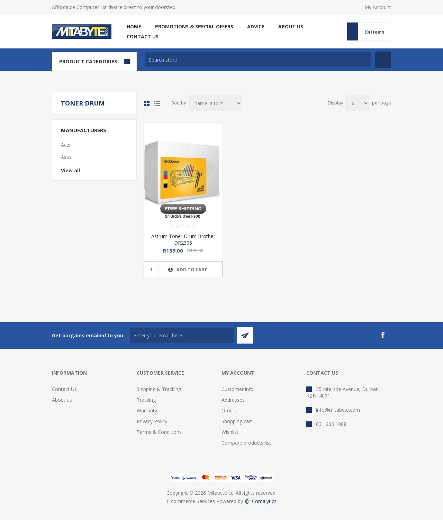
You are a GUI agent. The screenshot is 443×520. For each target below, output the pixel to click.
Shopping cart (237, 421)
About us (62, 399)
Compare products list (246, 442)
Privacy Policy (152, 421)
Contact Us (64, 389)
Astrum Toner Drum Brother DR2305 (183, 239)
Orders (229, 410)
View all (70, 170)
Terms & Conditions (159, 432)
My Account (377, 7)
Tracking (146, 399)
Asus (66, 157)
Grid (147, 103)
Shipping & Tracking (159, 389)
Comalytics (261, 501)
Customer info (238, 389)
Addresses (233, 399)
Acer (66, 145)
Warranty (147, 410)
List (157, 103)
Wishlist (230, 432)
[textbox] (258, 59)
